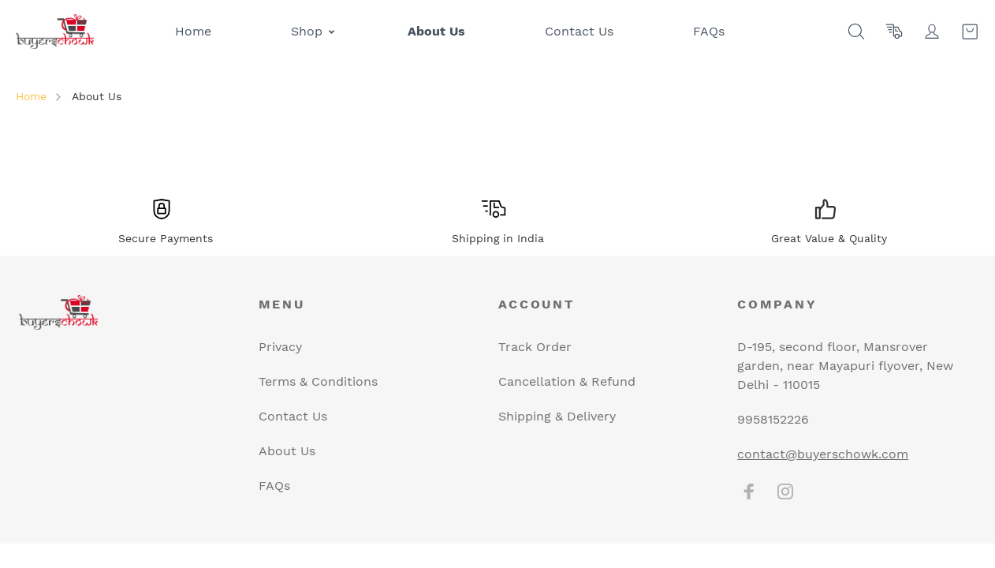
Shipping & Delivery (557, 416)
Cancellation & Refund (566, 381)
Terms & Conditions (318, 381)
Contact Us (293, 416)
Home (31, 96)
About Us (287, 450)
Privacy (280, 346)
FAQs (274, 485)
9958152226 (773, 419)
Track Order (535, 346)
